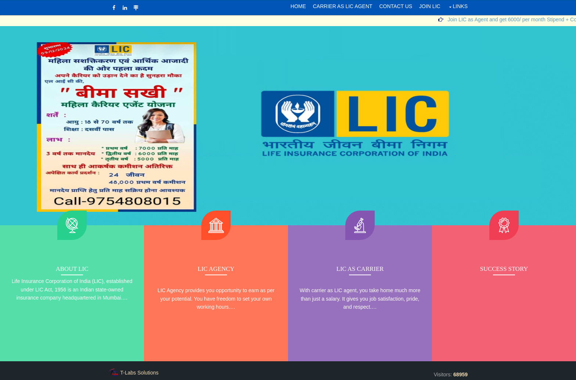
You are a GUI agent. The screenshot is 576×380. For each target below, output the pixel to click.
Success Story (504, 268)
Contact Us (395, 6)
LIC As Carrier (360, 268)
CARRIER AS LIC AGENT (342, 6)
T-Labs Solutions (139, 373)
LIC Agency (216, 268)
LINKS (460, 6)
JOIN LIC (429, 6)
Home (298, 6)
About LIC (72, 268)
